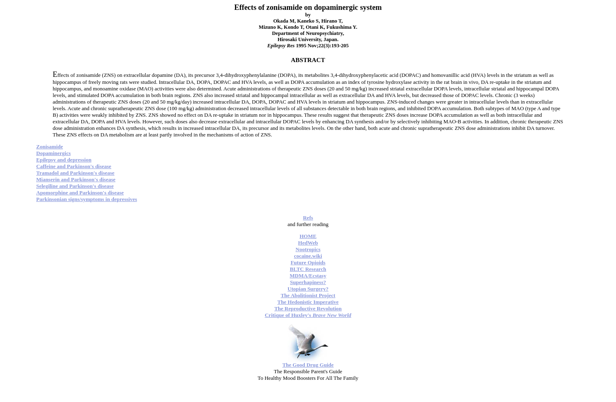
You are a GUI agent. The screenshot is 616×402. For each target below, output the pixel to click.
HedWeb (308, 243)
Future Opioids (308, 262)
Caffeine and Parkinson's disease (73, 166)
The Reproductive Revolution (308, 308)
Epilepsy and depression (63, 160)
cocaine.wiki (308, 256)
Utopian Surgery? (308, 289)
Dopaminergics (53, 153)
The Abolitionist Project (308, 295)
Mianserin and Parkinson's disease (76, 179)
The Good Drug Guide (308, 365)
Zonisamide (49, 146)
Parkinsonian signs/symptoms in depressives (86, 199)
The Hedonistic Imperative (308, 302)
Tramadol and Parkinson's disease (75, 173)
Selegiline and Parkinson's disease (75, 186)
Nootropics (307, 249)
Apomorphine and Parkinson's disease (80, 192)
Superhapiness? (308, 282)
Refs (308, 218)
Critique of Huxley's (308, 315)
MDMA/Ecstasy (308, 276)
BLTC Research (308, 269)
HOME (308, 236)
